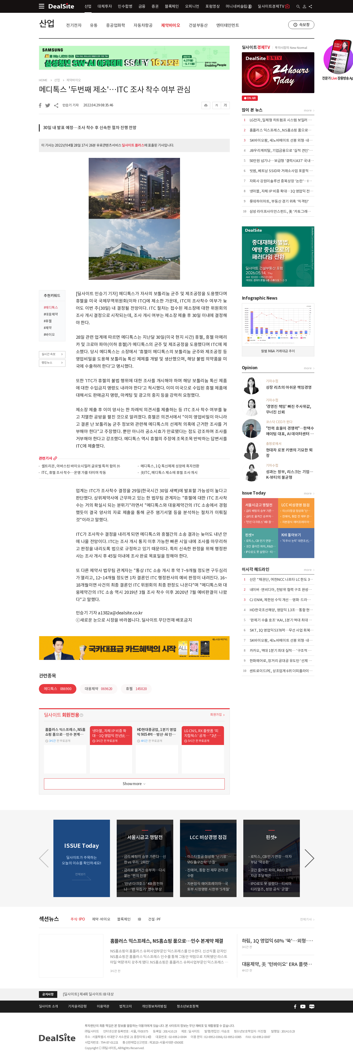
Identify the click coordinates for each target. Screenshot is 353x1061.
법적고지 (125, 1006)
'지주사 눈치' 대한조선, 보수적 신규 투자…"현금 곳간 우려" (297, 540)
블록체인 (172, 6)
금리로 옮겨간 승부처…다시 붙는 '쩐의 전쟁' (261, 516)
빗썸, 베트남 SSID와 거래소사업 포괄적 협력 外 (285, 171)
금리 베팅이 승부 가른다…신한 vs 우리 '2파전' (261, 510)
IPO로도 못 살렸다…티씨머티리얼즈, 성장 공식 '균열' (261, 551)
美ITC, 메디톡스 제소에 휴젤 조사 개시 (169, 473)
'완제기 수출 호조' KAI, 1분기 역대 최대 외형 (282, 620)
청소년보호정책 (188, 1006)
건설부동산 (198, 25)
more (55, 458)
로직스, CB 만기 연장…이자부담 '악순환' (261, 540)
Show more (134, 784)
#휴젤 (48, 321)
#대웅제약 (51, 314)
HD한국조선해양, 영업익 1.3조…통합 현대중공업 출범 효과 (294, 610)
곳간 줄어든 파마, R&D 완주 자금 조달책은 (261, 546)
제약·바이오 (101, 919)
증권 (155, 6)
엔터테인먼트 (227, 25)
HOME (43, 80)
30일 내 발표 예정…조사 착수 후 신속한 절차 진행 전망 (90, 127)
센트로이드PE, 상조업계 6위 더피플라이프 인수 (285, 671)
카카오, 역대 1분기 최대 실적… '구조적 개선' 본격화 (288, 650)
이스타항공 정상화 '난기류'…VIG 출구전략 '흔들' (297, 510)
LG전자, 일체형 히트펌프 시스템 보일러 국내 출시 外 (288, 120)
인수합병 (125, 6)
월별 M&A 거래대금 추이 (278, 351)
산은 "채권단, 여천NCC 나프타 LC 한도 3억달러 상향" (289, 579)
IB (139, 919)
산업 (88, 6)
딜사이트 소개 (48, 1006)
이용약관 (103, 1006)
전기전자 (73, 25)
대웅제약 (98, 688)
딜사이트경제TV (273, 6)
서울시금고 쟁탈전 (259, 505)
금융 (142, 6)
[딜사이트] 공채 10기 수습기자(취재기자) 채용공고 (100, 991)
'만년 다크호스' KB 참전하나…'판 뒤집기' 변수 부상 (261, 521)
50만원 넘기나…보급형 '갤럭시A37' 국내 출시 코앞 (287, 160)
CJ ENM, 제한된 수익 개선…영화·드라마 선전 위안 (287, 599)
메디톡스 (58, 688)
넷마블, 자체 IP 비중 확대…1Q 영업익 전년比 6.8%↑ (289, 191)
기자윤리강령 (77, 1006)
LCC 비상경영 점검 (295, 505)
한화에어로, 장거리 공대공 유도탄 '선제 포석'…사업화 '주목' (295, 660)
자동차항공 (143, 25)
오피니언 (192, 6)
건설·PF (154, 919)
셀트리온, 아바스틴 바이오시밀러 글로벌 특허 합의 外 (81, 466)
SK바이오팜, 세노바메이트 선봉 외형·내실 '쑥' (284, 140)
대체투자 (105, 6)
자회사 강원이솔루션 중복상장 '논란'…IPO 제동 (285, 181)
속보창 (304, 24)
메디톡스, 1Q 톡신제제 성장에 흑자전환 (170, 466)
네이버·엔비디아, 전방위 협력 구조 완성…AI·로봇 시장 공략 (294, 589)
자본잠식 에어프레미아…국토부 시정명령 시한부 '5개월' (297, 521)
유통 (94, 25)
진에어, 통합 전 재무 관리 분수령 (297, 516)
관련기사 (45, 458)
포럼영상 (212, 6)
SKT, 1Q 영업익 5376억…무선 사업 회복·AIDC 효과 (288, 630)
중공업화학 (115, 25)
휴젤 (136, 688)
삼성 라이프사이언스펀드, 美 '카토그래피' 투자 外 (287, 211)
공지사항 (48, 994)
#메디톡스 (51, 307)
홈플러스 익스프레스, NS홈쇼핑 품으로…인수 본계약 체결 (293, 130)
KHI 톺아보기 (291, 535)
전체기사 (305, 919)
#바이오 (49, 334)
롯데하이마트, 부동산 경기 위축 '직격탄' (279, 201)
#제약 (48, 328)
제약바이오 (170, 25)
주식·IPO (78, 919)
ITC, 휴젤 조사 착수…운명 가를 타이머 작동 (74, 473)
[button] (309, 858)
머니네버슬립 (239, 6)
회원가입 (216, 715)
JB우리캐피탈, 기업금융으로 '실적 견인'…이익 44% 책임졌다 (295, 150)
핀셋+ (249, 535)
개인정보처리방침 (154, 1006)
